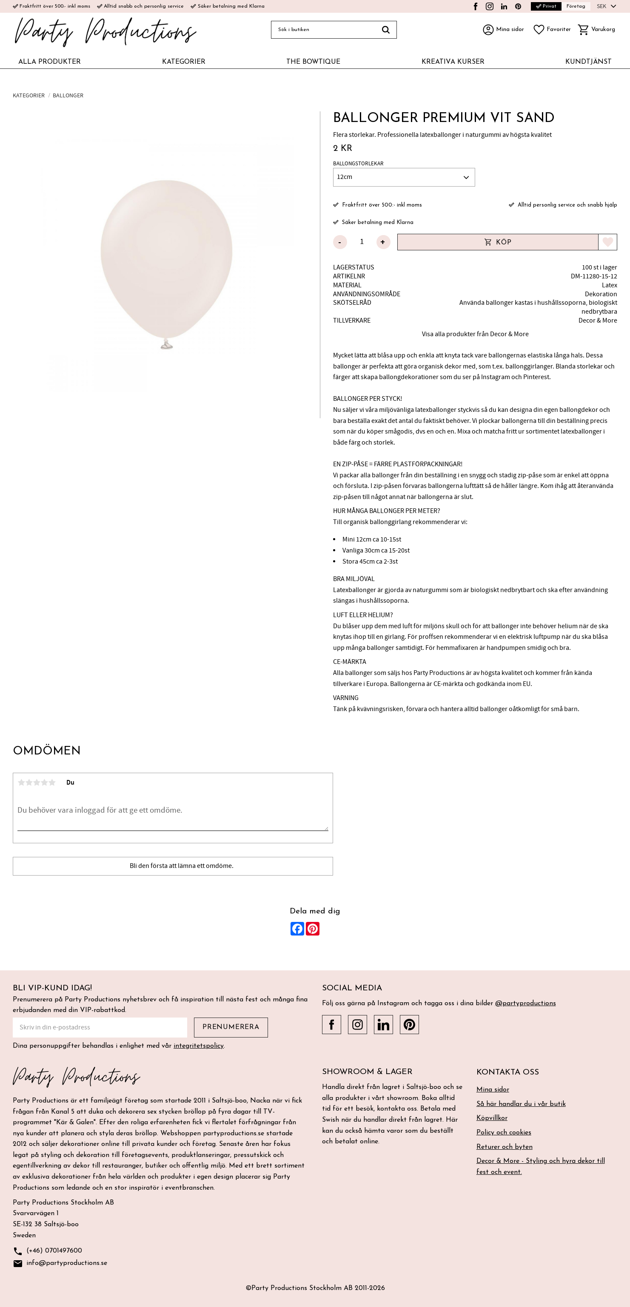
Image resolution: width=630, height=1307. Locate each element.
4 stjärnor (44, 782)
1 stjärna (21, 782)
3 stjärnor (36, 782)
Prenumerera (230, 1027)
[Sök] (386, 30)
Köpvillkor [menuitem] (491, 1118)
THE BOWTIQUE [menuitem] (313, 62)
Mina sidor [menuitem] (492, 1089)
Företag (576, 6)
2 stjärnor (29, 782)
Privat (546, 6)
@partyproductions (525, 1003)
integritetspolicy (199, 1046)
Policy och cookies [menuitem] (503, 1132)
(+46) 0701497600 (47, 1251)
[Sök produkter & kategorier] (323, 30)
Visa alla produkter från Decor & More (475, 334)
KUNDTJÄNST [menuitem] (588, 62)
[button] (551, 30)
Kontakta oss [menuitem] (507, 1073)
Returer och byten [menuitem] (504, 1147)
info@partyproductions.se (60, 1264)
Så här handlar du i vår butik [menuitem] (521, 1104)
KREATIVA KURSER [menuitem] (453, 62)
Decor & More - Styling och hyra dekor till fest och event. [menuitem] (540, 1167)
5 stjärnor (52, 782)
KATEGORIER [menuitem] (183, 62)
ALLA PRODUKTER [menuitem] (49, 62)
